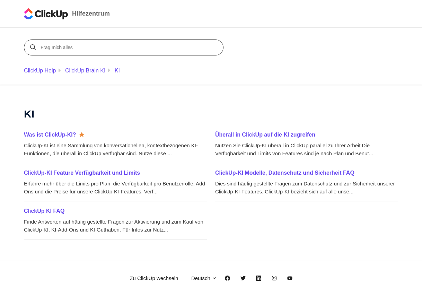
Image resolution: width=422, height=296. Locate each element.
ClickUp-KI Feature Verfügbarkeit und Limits (82, 173)
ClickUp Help (40, 70)
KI (117, 70)
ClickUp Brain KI (85, 70)
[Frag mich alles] (124, 47)
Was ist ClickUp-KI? (50, 135)
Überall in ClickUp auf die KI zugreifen (265, 135)
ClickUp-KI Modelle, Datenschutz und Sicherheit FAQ (284, 173)
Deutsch (204, 278)
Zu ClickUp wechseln (154, 278)
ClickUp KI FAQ (44, 211)
